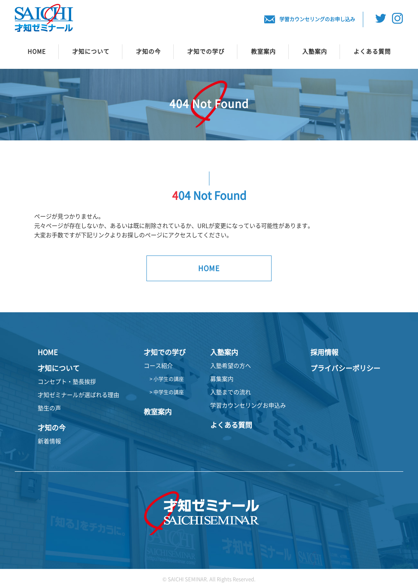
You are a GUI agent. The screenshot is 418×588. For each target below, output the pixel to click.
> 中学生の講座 (167, 392)
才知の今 (148, 51)
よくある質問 (372, 51)
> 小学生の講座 (167, 379)
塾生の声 (49, 408)
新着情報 (49, 441)
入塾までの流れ (230, 392)
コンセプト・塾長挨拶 (67, 382)
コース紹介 (158, 366)
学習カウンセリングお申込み (248, 405)
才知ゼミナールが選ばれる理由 (78, 395)
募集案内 (221, 379)
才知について (91, 51)
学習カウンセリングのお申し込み (309, 19)
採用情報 (324, 352)
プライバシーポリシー (345, 368)
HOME (37, 51)
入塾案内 (314, 51)
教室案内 (263, 51)
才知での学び (206, 51)
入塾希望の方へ (230, 366)
